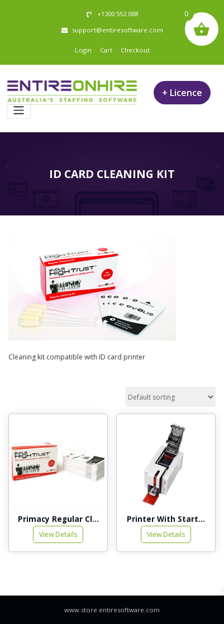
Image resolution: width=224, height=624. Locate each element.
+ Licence (182, 93)
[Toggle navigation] (19, 110)
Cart (106, 50)
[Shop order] (170, 397)
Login (83, 50)
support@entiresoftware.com (117, 30)
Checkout (135, 50)
